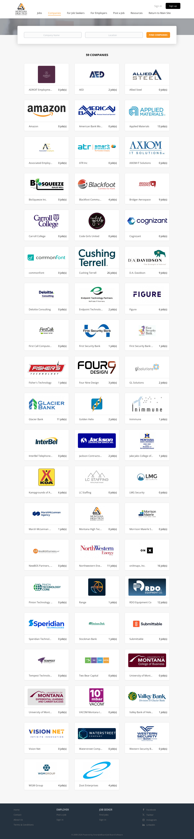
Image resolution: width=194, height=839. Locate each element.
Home (17, 809)
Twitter (150, 814)
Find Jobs (104, 814)
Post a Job (61, 814)
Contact (17, 814)
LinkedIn (150, 824)
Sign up (173, 6)
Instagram (151, 819)
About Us (18, 819)
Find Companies (158, 34)
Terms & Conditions (24, 824)
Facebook (151, 809)
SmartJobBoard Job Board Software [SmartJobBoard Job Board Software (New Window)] (108, 834)
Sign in (158, 6)
